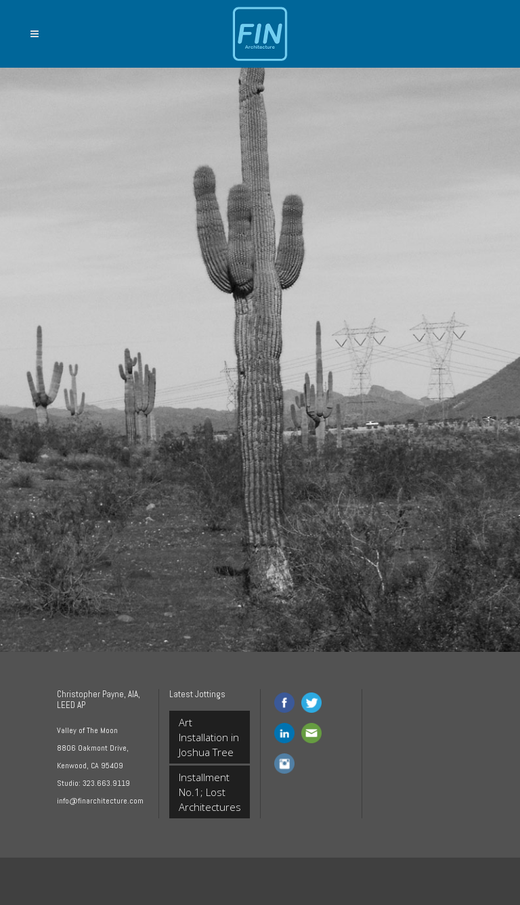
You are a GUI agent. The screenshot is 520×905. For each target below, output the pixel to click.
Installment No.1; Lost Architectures (209, 792)
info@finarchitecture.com (100, 800)
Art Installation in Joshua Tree (209, 737)
